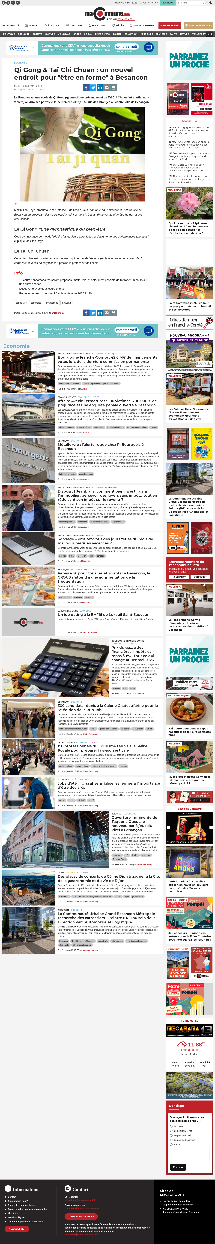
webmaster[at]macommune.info (81, 1234)
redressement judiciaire (137, 427)
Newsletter (17, 1228)
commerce (36, 303)
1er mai (62, 556)
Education (90, 569)
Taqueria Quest (119, 859)
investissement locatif (99, 522)
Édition (112, 19)
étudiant (116, 688)
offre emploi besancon (82, 945)
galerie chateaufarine (108, 729)
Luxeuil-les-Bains (68, 611)
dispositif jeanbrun (67, 522)
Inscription (179, 577)
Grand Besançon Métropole (83, 941)
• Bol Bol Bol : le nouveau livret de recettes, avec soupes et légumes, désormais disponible (189, 179)
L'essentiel (189, 120)
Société (128, 644)
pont (91, 556)
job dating (125, 729)
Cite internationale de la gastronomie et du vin (92, 896)
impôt (132, 688)
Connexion (200, 577)
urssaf (91, 800)
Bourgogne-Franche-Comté (74, 353)
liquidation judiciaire (115, 427)
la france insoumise (67, 474)
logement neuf (118, 522)
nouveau (66, 303)
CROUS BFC (65, 597)
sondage (100, 556)
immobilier (82, 522)
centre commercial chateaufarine (73, 729)
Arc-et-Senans (66, 742)
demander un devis (81, 1216)
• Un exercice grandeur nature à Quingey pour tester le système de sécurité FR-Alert (189, 156)
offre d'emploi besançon (136, 941)
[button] (204, 2)
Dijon (61, 873)
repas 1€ (89, 597)
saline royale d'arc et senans (104, 766)
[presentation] (168, 827)
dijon (127, 896)
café (127, 855)
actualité (63, 910)
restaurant (146, 855)
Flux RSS (13, 1213)
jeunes (71, 800)
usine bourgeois (86, 474)
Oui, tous (178, 1126)
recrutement (138, 729)
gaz (124, 688)
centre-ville (21, 303)
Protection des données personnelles (27, 1209)
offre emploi (64, 945)
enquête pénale (84, 427)
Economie (20, 62)
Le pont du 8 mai (182, 1135)
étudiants (78, 597)
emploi (93, 729)
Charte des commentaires (21, 1205)
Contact (12, 1197)
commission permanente (69, 384)
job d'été (81, 800)
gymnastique (51, 303)
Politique (111, 353)
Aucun (177, 1144)
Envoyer (178, 1167)
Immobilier (111, 487)
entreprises (98, 427)
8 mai (71, 556)
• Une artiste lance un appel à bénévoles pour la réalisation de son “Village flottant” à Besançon (188, 144)
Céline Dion (64, 896)
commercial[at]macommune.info (82, 1208)
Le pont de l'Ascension (185, 1140)
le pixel (135, 855)
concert (118, 896)
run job (149, 729)
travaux (154, 427)
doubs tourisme (65, 766)
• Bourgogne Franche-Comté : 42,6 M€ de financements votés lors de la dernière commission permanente (189, 132)
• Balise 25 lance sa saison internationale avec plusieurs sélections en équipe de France (186, 167)
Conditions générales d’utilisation (25, 1221)
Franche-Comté (67, 397)
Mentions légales (17, 1217)
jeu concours (137, 896)
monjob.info (103, 941)
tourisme (123, 766)
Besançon (63, 441)
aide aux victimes (66, 427)
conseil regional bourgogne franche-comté (101, 384)
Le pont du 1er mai (183, 1131)
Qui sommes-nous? (18, 1201)
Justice (94, 397)
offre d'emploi (117, 941)
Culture (71, 873)
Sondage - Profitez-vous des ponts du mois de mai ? (187, 1119)
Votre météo (190, 1020)
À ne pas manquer (190, 809)
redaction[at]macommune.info (80, 1200)
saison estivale (82, 766)
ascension (82, 556)
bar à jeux (117, 855)
